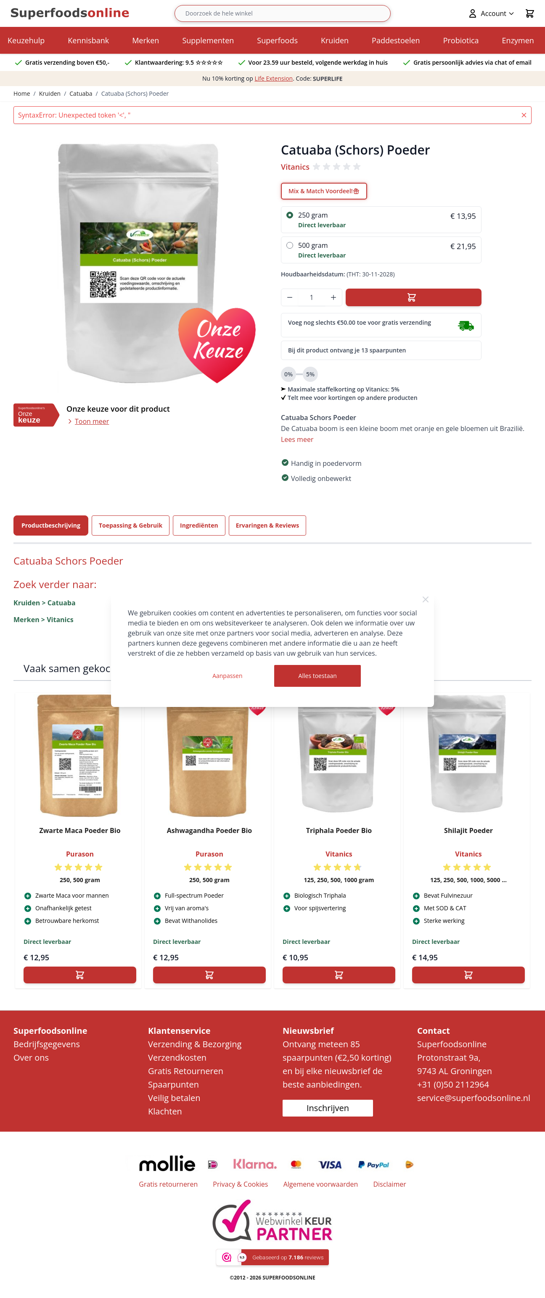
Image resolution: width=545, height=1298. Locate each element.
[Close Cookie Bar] (426, 599)
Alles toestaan (318, 676)
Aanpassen (227, 676)
